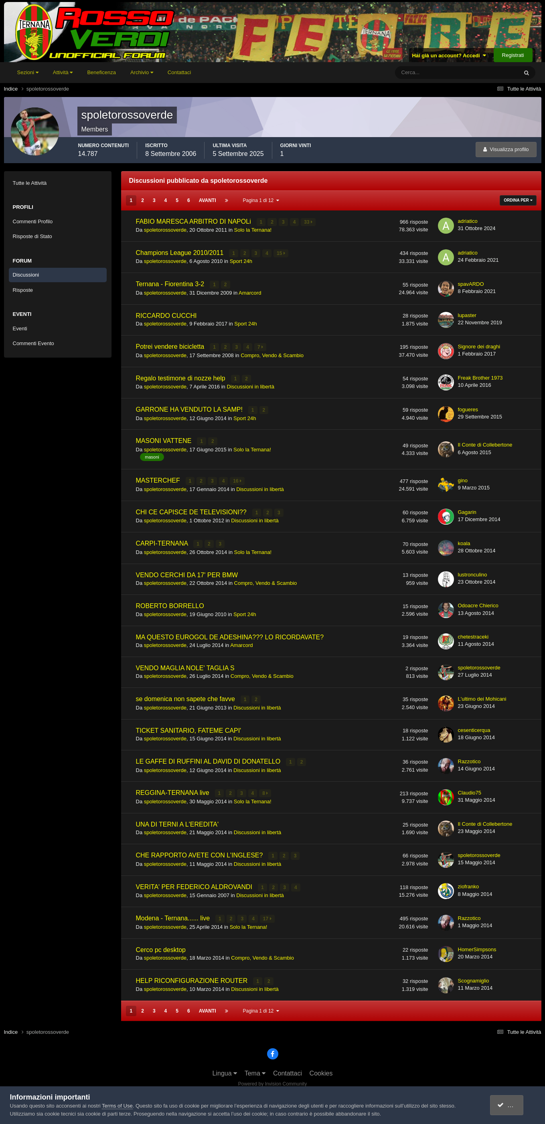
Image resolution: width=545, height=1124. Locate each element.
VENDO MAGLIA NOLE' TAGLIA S (185, 665)
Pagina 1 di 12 (261, 200)
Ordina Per (518, 200)
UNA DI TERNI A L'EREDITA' (177, 821)
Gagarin (467, 510)
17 (267, 915)
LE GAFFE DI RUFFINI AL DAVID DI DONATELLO (209, 759)
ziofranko (468, 883)
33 (308, 222)
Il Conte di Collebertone (485, 444)
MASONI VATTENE (164, 439)
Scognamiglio (473, 977)
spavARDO (471, 284)
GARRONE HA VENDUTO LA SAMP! (190, 408)
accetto (511, 1105)
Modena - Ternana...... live (174, 915)
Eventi (20, 328)
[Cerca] (423, 72)
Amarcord (250, 292)
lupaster (467, 314)
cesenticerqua (474, 728)
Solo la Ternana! (253, 230)
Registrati (513, 55)
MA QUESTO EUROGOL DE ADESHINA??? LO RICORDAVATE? (230, 634)
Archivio (141, 72)
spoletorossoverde (165, 230)
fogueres (468, 408)
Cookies (321, 1069)
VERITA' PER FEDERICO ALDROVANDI (195, 883)
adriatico (468, 221)
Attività (63, 72)
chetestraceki (473, 634)
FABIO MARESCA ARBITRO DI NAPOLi (194, 221)
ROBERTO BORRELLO (170, 603)
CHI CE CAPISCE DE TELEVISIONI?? (192, 510)
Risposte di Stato (32, 236)
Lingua (225, 1069)
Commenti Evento (33, 343)
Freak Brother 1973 (480, 377)
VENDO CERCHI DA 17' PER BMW (187, 572)
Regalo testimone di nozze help (181, 377)
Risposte (23, 290)
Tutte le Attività (30, 183)
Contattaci (179, 72)
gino (463, 479)
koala (464, 541)
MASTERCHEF (159, 479)
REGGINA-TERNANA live (173, 790)
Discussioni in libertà (250, 385)
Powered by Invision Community (272, 1080)
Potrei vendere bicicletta (171, 346)
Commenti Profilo (33, 221)
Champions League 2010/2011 (180, 252)
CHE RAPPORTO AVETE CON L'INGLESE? (200, 852)
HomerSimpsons (477, 946)
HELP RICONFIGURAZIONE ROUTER (192, 977)
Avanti (207, 200)
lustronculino (472, 572)
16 (237, 480)
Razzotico (469, 759)
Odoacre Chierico (478, 603)
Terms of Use (117, 1106)
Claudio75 (470, 790)
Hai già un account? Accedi (449, 56)
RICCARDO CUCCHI (166, 314)
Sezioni (27, 72)
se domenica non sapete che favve (186, 696)
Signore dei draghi (479, 346)
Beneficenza (101, 72)
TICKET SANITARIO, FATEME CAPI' (188, 728)
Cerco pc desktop (161, 946)
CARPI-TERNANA (163, 541)
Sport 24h (241, 261)
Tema (255, 1069)
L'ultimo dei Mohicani (482, 696)
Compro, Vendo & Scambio (272, 355)
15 (281, 253)
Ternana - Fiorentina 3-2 (171, 283)
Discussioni (26, 275)
